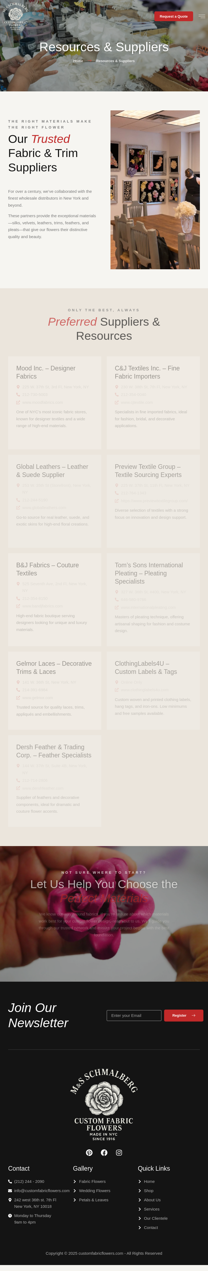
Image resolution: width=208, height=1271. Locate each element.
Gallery (83, 1174)
